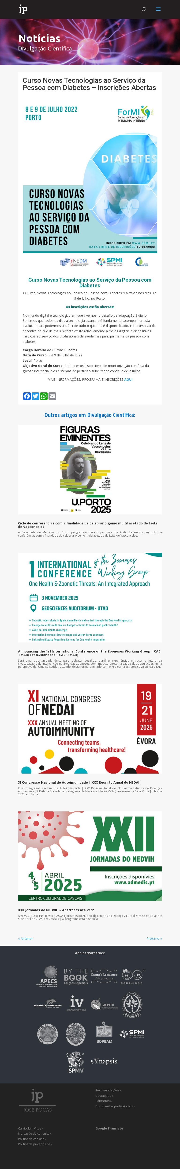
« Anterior (25, 938)
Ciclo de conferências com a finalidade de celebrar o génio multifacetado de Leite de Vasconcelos (88, 525)
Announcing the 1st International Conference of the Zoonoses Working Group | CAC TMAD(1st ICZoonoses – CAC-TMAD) (89, 653)
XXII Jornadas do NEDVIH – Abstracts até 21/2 (56, 910)
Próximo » (154, 938)
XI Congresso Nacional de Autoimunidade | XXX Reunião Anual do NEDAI (78, 782)
